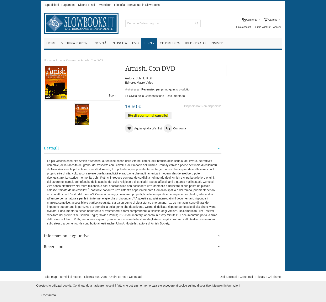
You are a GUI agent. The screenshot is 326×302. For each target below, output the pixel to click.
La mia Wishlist (262, 27)
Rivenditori (104, 4)
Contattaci (135, 276)
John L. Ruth (144, 78)
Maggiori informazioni (226, 285)
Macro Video (145, 82)
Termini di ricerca (70, 276)
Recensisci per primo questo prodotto (165, 89)
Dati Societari (228, 276)
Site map (51, 276)
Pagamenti (68, 4)
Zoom (112, 95)
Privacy (260, 276)
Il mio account (243, 27)
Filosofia (119, 4)
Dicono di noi (86, 4)
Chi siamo (274, 276)
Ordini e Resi (117, 276)
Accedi (277, 27)
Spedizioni (52, 4)
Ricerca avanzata (95, 276)
